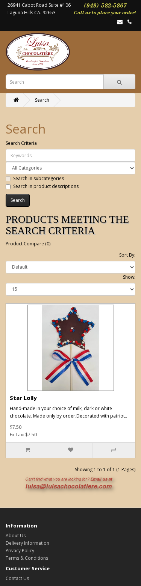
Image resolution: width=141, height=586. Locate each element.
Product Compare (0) (28, 243)
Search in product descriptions (42, 186)
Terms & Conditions (27, 558)
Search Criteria (21, 143)
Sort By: (127, 255)
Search (42, 100)
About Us (16, 535)
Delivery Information (27, 543)
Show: (129, 277)
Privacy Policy (20, 550)
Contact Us (17, 578)
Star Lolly (23, 397)
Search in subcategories (35, 178)
